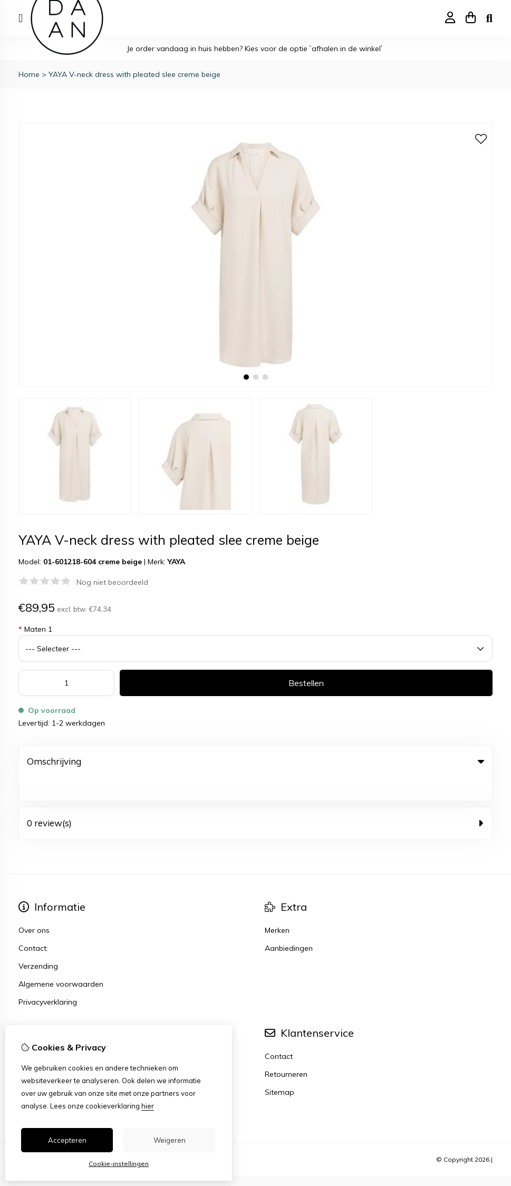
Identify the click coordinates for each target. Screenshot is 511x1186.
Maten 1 (35, 629)
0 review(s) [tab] (255, 799)
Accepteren (67, 1140)
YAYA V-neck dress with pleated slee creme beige (134, 74)
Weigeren (169, 1140)
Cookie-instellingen (119, 1164)
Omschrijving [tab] (255, 761)
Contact (279, 1032)
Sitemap (279, 1068)
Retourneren (286, 1050)
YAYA (176, 561)
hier (147, 1106)
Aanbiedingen (289, 924)
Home (29, 74)
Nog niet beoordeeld (112, 582)
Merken (277, 906)
